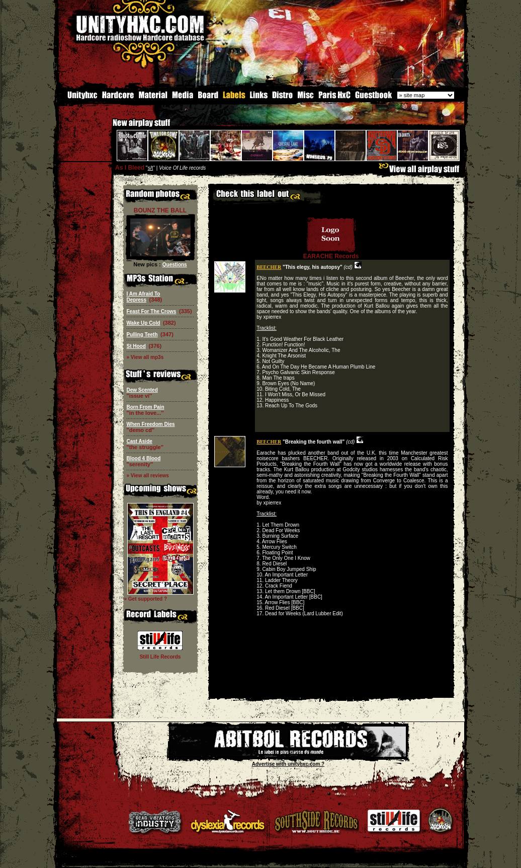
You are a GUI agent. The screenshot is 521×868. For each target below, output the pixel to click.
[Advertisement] (331, 689)
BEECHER (268, 266)
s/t (150, 167)
